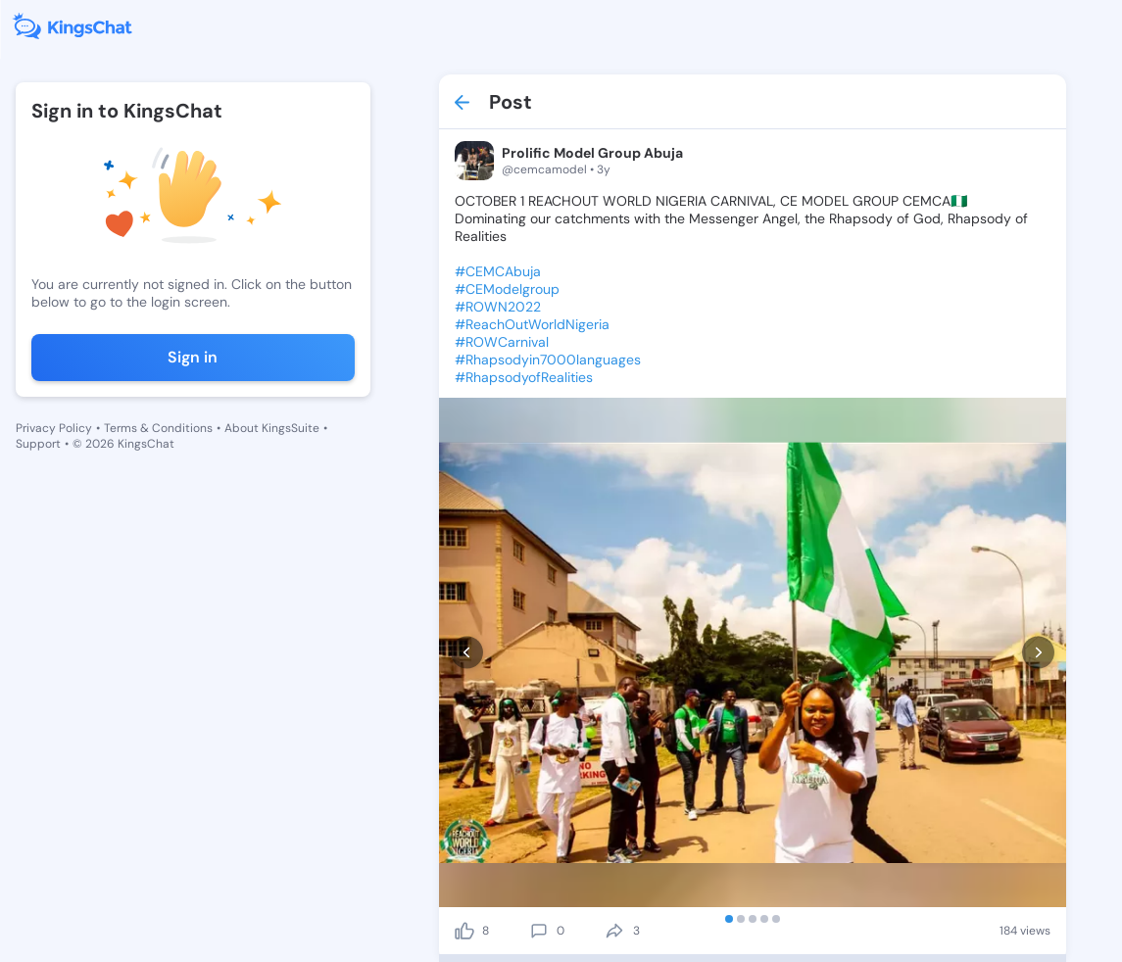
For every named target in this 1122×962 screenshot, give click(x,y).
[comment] (539, 930)
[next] (1038, 653)
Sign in (193, 357)
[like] (464, 930)
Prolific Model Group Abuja (592, 153)
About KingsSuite (271, 428)
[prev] (467, 653)
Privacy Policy (54, 428)
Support (38, 444)
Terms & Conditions (158, 428)
